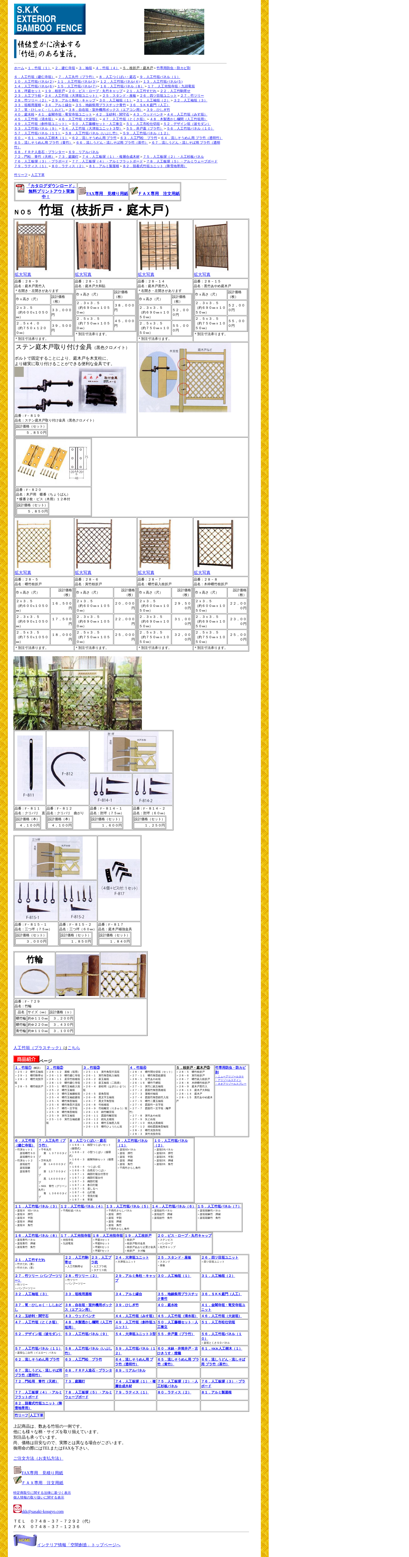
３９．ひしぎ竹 (158, 110)
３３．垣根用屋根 (27, 105)
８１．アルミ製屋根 (104, 166)
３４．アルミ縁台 (58, 105)
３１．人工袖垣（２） (153, 100)
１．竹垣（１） (39, 68)
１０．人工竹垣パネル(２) (34, 81)
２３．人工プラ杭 (27, 96)
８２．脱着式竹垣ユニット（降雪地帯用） (155, 166)
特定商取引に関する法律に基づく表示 (42, 1493)
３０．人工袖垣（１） (116, 100)
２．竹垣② (54, 1068)
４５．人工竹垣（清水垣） (34, 119)
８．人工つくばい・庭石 (117, 77)
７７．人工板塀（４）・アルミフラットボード (107, 161)
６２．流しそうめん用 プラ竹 (94, 138)
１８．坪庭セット (27, 91)
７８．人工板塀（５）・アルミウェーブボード (182, 161)
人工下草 (38, 175)
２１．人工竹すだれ (141, 91)
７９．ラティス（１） (31, 166)
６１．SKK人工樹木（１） (48, 138)
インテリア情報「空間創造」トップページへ (67, 1545)
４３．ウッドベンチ (148, 114)
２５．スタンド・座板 (119, 96)
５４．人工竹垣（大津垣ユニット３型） (92, 128)
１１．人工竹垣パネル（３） (37, 1206)
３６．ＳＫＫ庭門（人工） (149, 105)
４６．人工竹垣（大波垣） (78, 119)
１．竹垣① (23, 1068)
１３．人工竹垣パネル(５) (163, 81)
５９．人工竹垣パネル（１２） (146, 133)
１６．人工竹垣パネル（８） (122, 86)
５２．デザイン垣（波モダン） (187, 124)
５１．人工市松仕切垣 (143, 124)
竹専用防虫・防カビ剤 (173, 68)
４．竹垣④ (137, 1068)
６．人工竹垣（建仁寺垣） (34, 77)
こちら (74, 1048)
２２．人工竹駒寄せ (175, 91)
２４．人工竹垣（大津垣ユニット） (72, 96)
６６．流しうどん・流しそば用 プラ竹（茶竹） (112, 142)
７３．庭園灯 (68, 157)
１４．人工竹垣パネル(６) (34, 86)
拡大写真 (31, 272)
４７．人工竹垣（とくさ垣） (124, 119)
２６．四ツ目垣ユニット (158, 96)
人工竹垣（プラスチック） (38, 1048)
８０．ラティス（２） (68, 166)
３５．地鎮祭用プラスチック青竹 (100, 105)
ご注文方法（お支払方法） (38, 1458)
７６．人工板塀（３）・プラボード (41, 161)
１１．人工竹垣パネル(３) (77, 81)
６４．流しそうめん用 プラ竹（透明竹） (191, 138)
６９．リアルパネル (83, 152)
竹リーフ (21, 175)
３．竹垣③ (91, 1068)
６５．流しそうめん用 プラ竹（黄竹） (43, 142)
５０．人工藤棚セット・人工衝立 (97, 124)
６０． (19, 138)
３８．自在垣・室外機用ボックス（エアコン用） (105, 110)
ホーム (19, 68)
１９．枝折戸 (55, 91)
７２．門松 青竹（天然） (34, 157)
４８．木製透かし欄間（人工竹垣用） (178, 119)
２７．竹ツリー (192, 96)
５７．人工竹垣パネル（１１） (38, 133)
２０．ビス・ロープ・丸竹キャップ (95, 91)
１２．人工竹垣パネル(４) (120, 81)
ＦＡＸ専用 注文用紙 (159, 193)
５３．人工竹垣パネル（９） (36, 128)
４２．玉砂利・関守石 (112, 114)
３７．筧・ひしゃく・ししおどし (39, 110)
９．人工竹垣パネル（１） (160, 77)
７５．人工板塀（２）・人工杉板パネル (173, 157)
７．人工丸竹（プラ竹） (76, 77)
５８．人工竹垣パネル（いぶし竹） (92, 133)
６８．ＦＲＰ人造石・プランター (39, 152)
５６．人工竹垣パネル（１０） (190, 128)
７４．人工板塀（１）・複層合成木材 (111, 157)
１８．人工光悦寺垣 (107, 1236)
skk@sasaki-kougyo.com (38, 1511)
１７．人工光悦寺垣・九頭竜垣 (171, 86)
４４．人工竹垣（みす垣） (187, 114)
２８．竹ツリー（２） (31, 100)
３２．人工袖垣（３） (190, 100)
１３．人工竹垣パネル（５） (128, 1206)
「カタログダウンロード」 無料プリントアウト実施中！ (51, 191)
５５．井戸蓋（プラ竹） (144, 128)
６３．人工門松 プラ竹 (138, 138)
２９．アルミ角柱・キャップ (73, 100)
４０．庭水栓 (24, 114)
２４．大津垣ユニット (132, 1257)
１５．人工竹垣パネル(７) (77, 86)
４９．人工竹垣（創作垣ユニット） (41, 124)
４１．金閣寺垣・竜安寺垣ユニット (65, 114)
